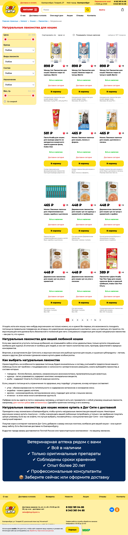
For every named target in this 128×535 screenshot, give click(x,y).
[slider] (5, 39)
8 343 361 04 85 (120, 4)
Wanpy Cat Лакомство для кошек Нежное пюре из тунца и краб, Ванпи (111, 72)
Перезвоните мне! (103, 1)
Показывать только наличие (88, 35)
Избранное (112, 10)
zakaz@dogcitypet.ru (31, 512)
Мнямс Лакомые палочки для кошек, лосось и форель (83, 139)
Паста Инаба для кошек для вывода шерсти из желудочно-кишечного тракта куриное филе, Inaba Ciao (54, 142)
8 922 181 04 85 (120, 1)
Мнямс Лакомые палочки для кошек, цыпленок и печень (111, 139)
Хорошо (72, 530)
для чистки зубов (21, 403)
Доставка (28, 3)
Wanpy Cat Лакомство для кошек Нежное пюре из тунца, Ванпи (83, 72)
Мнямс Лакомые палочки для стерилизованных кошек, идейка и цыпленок (56, 211)
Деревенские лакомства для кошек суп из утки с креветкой (54, 279)
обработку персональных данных (41, 531)
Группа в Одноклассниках (117, 509)
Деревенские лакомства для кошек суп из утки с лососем (82, 279)
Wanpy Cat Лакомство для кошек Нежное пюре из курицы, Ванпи (55, 72)
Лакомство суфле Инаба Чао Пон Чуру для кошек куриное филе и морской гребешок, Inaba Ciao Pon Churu (111, 281)
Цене (60, 35)
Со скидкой (12, 101)
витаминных (41, 403)
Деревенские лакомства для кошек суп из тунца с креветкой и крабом (111, 211)
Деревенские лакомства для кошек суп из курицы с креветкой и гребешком (84, 211)
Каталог (28, 10)
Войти (102, 10)
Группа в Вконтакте (111, 509)
